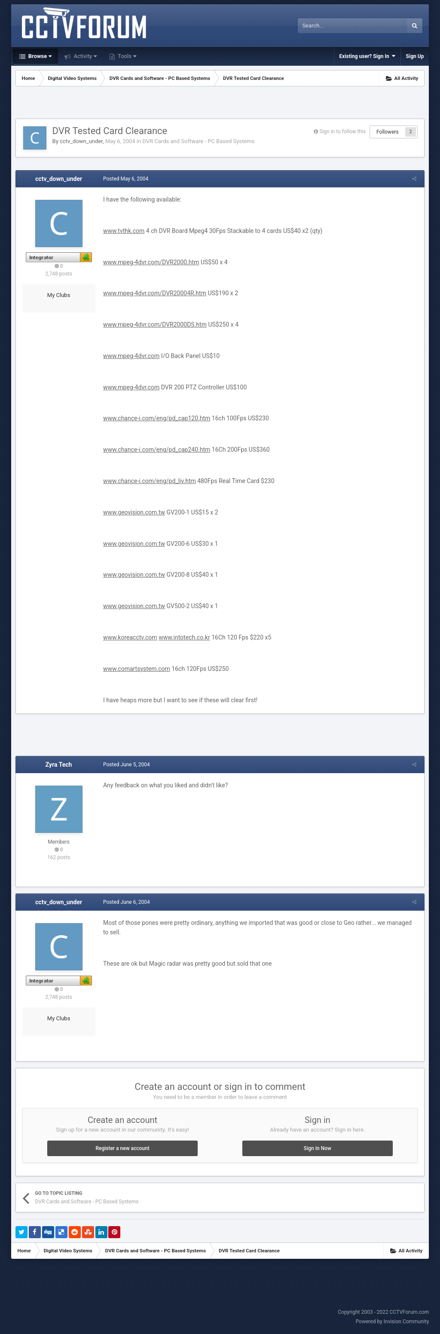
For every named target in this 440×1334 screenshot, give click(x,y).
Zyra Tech (59, 764)
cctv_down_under (81, 141)
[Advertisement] (220, 103)
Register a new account (122, 1148)
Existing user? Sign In (367, 56)
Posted (124, 179)
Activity (84, 56)
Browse (39, 56)
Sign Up (415, 56)
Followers (387, 132)
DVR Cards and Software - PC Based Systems (198, 141)
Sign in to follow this (342, 132)
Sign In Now (317, 1148)
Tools (126, 56)
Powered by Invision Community (392, 1322)
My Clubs (58, 295)
